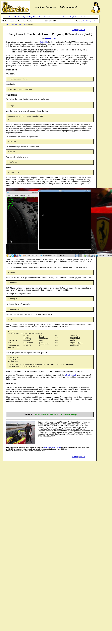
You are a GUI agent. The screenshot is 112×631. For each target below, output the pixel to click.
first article (44, 42)
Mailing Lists (72, 17)
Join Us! (80, 17)
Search (51, 17)
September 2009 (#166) (18, 24)
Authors (64, 17)
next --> (82, 30)
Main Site (18, 17)
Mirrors (35, 17)
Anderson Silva (51, 38)
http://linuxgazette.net (90, 21)
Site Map (29, 17)
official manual (70, 389)
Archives (57, 17)
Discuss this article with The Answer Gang (55, 428)
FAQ (23, 17)
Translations (43, 17)
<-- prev (75, 30)
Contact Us (88, 17)
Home (11, 17)
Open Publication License (52, 462)
